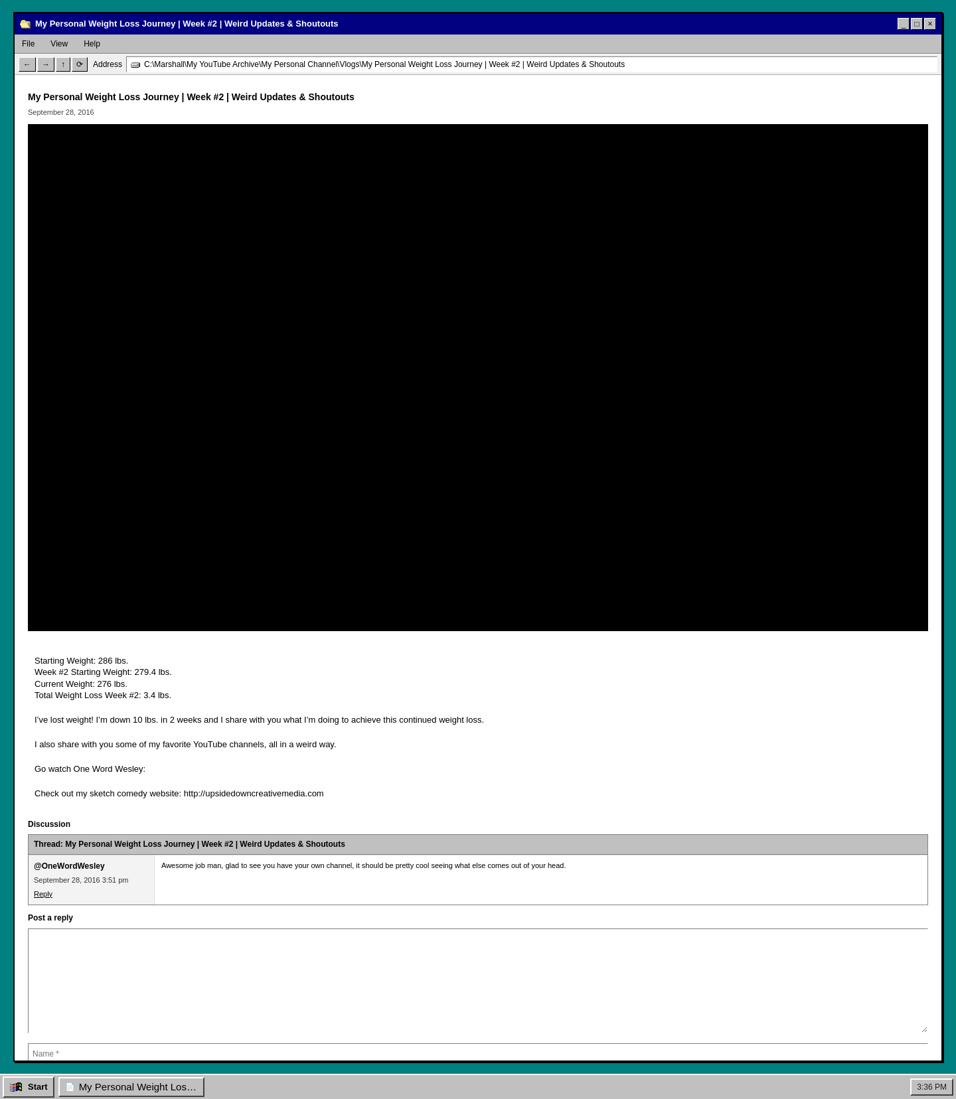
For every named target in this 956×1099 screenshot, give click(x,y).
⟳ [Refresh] (79, 64)
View (59, 43)
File (28, 43)
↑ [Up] (63, 64)
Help (92, 43)
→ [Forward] (46, 64)
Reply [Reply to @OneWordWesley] (43, 894)
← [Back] (27, 64)
